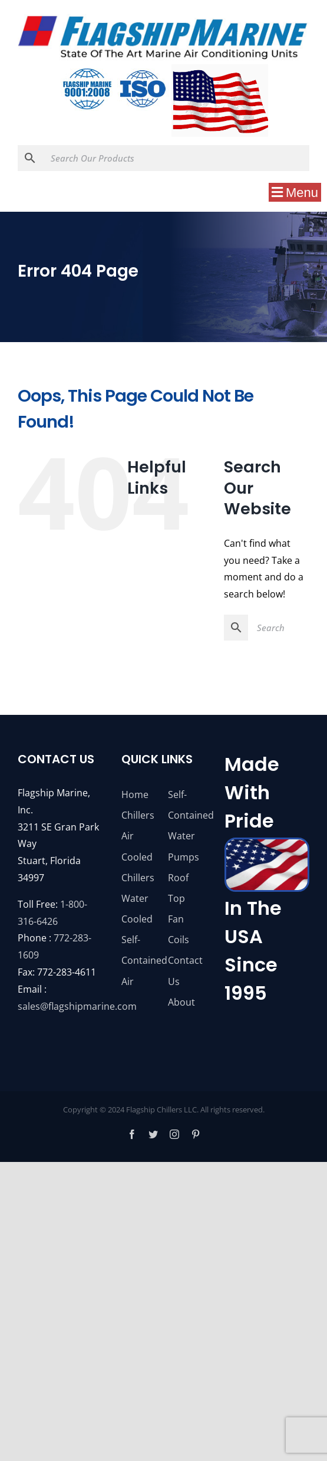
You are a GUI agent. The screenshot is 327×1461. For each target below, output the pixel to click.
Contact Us (185, 970)
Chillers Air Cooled (137, 836)
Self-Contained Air (140, 960)
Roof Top (178, 888)
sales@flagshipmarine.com (77, 1006)
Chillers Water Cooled (137, 898)
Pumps (183, 857)
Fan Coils (178, 929)
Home (134, 794)
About (181, 1002)
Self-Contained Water (187, 815)
